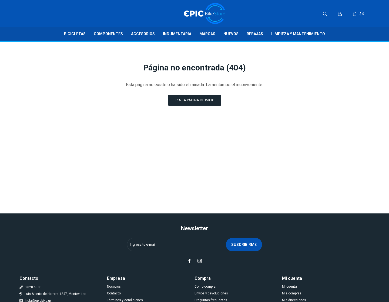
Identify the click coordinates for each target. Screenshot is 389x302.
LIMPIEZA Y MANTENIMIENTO (298, 34)
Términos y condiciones (125, 300)
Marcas (207, 34)
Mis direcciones (294, 300)
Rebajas (255, 34)
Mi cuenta (289, 286)
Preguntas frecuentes (210, 300)
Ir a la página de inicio (194, 100)
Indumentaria (177, 34)
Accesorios (143, 34)
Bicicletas (75, 34)
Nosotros (114, 286)
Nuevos (231, 34)
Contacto (114, 293)
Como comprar (205, 286)
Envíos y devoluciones (211, 293)
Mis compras (291, 293)
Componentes (108, 34)
